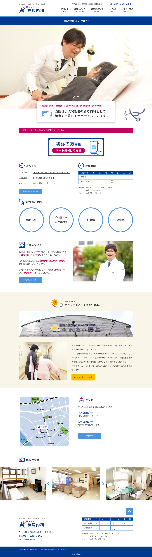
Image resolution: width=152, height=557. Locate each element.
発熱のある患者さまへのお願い (51, 130)
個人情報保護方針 (47, 549)
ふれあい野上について (83, 377)
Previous (48, 483)
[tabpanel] (76, 67)
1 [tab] (74, 97)
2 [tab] (78, 97)
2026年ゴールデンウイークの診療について (51, 173)
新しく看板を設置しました (44, 183)
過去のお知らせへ (30, 191)
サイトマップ (62, 549)
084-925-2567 (120, 3)
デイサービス (127, 10)
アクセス (112, 10)
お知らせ (64, 10)
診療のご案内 (97, 10)
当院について (80, 10)
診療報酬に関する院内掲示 (28, 549)
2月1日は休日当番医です (43, 178)
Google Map (90, 436)
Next (103, 483)
